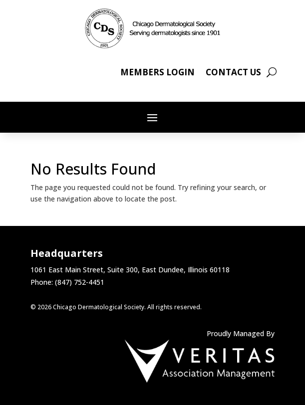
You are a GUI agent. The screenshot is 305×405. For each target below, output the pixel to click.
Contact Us (233, 73)
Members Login (157, 73)
